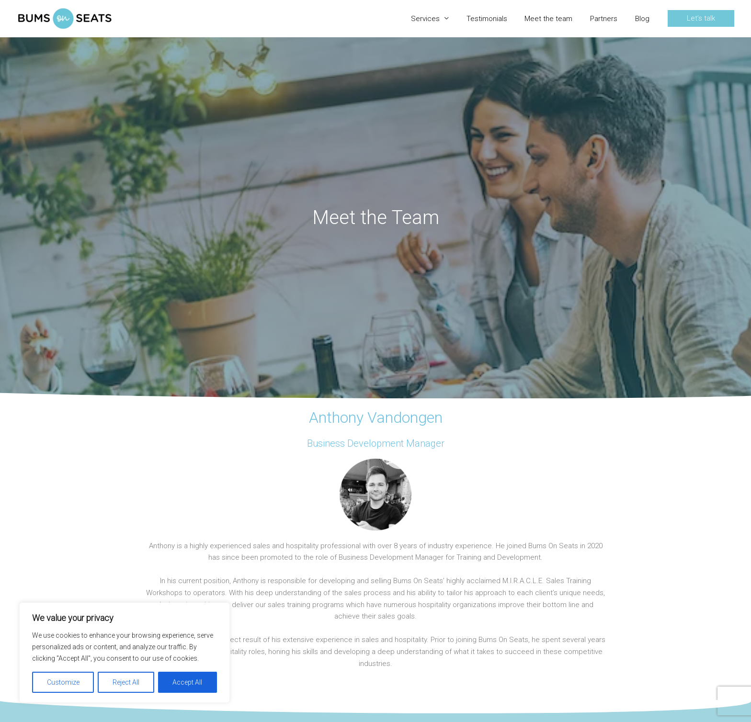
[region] (124, 652)
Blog (644, 18)
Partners (608, 18)
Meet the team (556, 18)
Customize (63, 682)
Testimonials (498, 18)
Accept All (187, 682)
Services (439, 18)
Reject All (126, 682)
